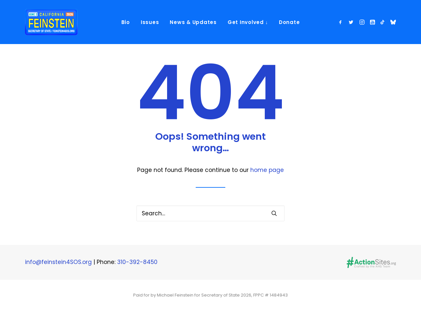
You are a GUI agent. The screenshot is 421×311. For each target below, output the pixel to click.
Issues (150, 22)
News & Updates (193, 22)
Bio (125, 22)
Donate (289, 22)
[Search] (210, 213)
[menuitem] (126, 22)
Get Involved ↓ (248, 22)
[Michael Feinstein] (51, 22)
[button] (341, 22)
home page (267, 170)
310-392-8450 (137, 262)
